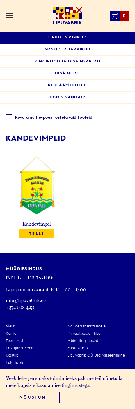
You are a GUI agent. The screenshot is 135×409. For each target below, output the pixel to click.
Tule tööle (15, 363)
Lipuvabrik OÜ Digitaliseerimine (96, 355)
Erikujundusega (19, 348)
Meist (11, 326)
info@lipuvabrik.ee (26, 300)
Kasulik (12, 355)
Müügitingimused (83, 341)
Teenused (14, 341)
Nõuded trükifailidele (87, 326)
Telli (37, 234)
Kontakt (13, 334)
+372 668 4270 (21, 307)
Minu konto (78, 348)
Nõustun (32, 397)
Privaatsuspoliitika (84, 334)
